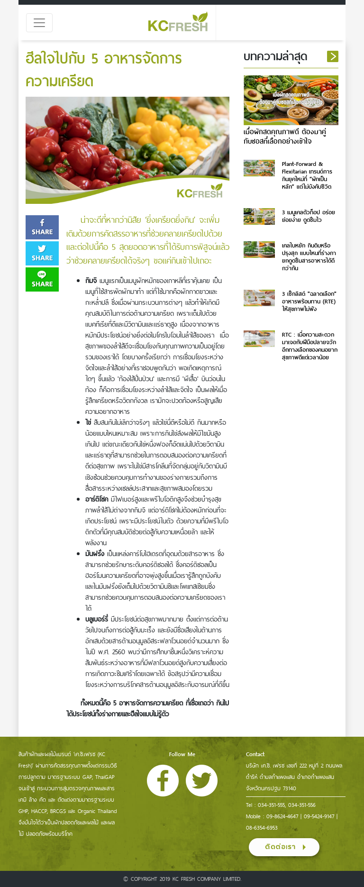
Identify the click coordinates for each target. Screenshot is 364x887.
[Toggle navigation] (39, 22)
